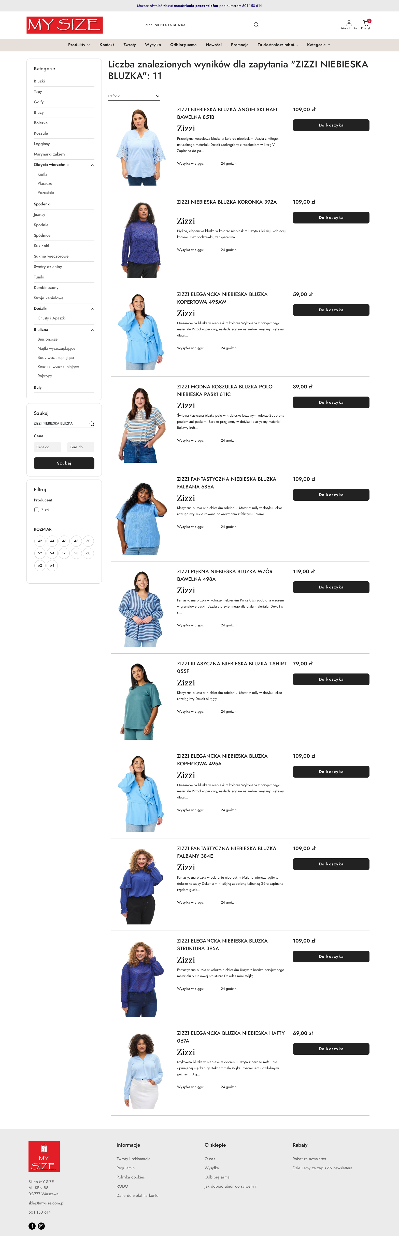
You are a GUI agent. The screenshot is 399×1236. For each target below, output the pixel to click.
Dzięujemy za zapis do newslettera (322, 1168)
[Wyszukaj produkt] (202, 25)
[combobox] (134, 96)
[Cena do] (80, 447)
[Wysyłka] (153, 45)
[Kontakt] (106, 45)
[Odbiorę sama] (183, 45)
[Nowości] (214, 45)
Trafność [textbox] (114, 96)
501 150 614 (39, 1212)
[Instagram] (41, 1226)
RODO (123, 1186)
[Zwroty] (129, 45)
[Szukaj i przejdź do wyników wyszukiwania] (256, 25)
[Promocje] (240, 45)
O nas (210, 1159)
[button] (79, 45)
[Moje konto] (349, 25)
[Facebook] (32, 1226)
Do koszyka (331, 125)
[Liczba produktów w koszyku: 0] (366, 25)
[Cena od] (47, 447)
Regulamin (126, 1168)
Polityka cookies (131, 1177)
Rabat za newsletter (309, 1159)
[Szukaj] (91, 424)
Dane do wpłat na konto (138, 1195)
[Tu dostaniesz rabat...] (278, 45)
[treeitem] (64, 81)
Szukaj (64, 463)
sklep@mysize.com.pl (46, 1203)
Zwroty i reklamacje (133, 1159)
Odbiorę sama (217, 1177)
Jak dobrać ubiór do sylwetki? (231, 1186)
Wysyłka (212, 1168)
